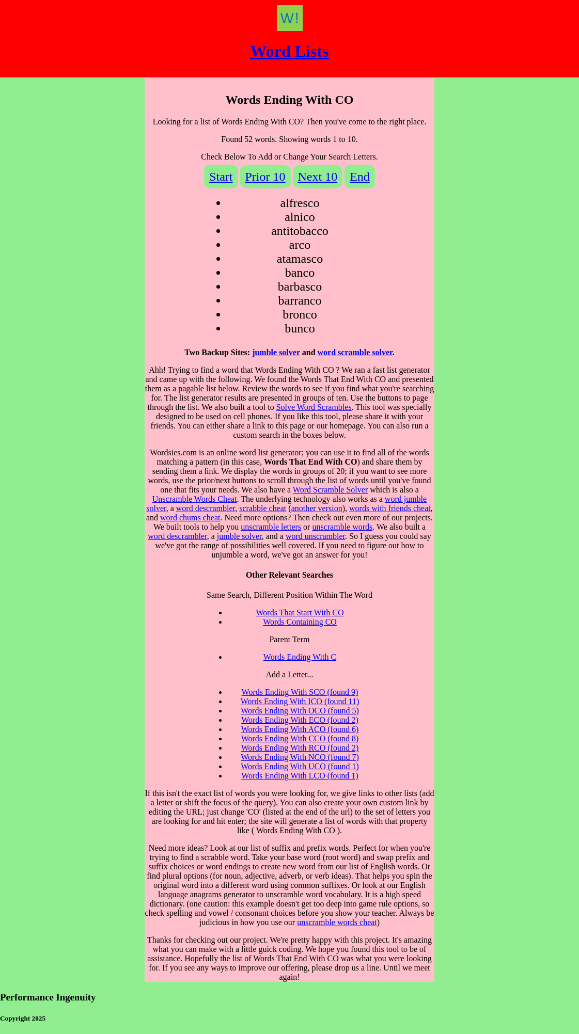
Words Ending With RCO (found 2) (300, 747)
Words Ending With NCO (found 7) (299, 757)
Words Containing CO (300, 621)
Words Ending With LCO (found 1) (299, 775)
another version (316, 508)
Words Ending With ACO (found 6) (300, 729)
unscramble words (342, 526)
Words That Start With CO (300, 612)
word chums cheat (190, 517)
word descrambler (205, 508)
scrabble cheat (262, 508)
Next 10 (318, 176)
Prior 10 (265, 176)
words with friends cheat (390, 508)
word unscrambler (315, 536)
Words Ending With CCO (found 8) (300, 738)
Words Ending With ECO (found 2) (299, 719)
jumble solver (276, 352)
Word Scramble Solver (330, 489)
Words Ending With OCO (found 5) (299, 710)
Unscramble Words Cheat (194, 499)
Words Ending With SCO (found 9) (300, 692)
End (360, 176)
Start (220, 176)
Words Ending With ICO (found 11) (300, 701)
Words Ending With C (299, 657)
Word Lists (289, 51)
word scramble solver (355, 352)
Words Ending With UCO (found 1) (299, 766)
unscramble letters (271, 526)
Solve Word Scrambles (314, 407)
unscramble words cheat (337, 922)
